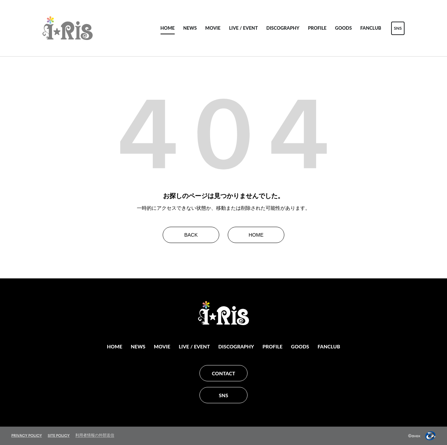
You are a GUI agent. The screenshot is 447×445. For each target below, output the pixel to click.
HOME (168, 28)
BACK (191, 235)
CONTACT (223, 373)
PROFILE (317, 28)
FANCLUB (370, 28)
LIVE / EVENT (243, 28)
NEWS (190, 28)
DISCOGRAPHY (283, 28)
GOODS (343, 28)
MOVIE (212, 28)
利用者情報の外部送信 (94, 435)
